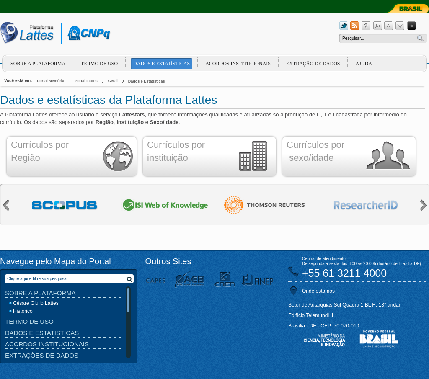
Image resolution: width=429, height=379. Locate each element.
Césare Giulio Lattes (36, 303)
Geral (113, 81)
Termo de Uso (99, 64)
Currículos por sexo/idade (315, 151)
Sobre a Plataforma (40, 292)
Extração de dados (313, 64)
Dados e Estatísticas (161, 64)
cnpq (87, 33)
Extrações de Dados (41, 355)
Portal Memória (50, 81)
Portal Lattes (86, 81)
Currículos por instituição (176, 151)
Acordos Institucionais (238, 64)
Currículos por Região (40, 151)
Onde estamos (318, 291)
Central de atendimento (324, 258)
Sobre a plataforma (37, 64)
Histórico (23, 311)
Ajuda (363, 64)
